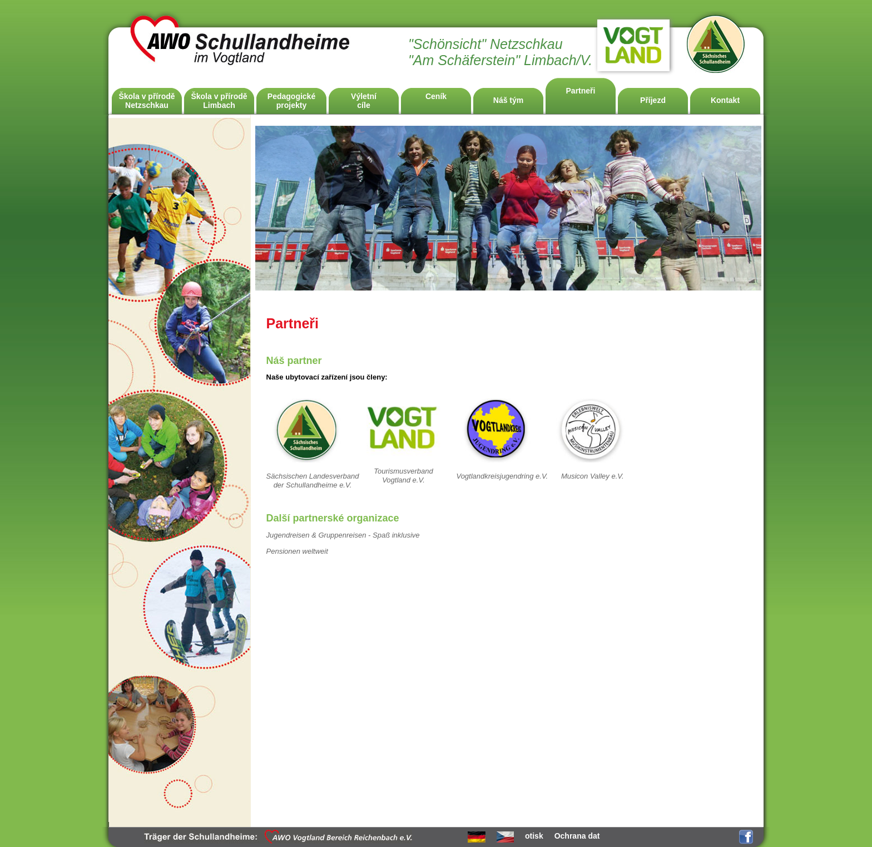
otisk (534, 835)
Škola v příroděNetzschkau (146, 101)
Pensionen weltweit (297, 551)
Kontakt (725, 100)
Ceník (436, 96)
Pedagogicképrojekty (291, 101)
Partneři (581, 90)
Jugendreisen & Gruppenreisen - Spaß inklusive (343, 535)
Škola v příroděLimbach (219, 101)
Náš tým (508, 100)
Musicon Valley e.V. (592, 476)
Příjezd (653, 100)
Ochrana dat (577, 835)
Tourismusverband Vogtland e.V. (403, 475)
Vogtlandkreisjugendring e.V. (502, 476)
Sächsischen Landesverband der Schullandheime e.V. (312, 480)
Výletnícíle (363, 101)
